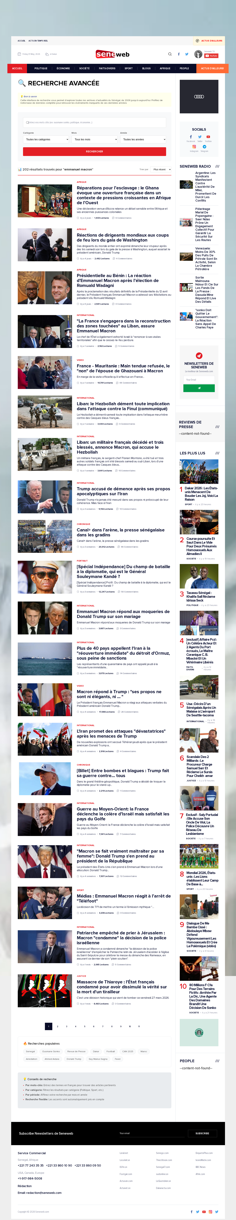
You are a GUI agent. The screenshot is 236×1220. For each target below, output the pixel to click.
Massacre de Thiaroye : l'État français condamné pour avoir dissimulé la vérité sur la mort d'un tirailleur (122, 987)
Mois (74, 133)
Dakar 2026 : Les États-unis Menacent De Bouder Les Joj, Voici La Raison (201, 493)
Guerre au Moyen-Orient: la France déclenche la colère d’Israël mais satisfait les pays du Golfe (123, 814)
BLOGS (147, 68)
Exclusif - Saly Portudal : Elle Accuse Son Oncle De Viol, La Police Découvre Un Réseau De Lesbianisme (202, 824)
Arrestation (31, 1059)
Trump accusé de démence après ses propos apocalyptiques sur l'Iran (123, 492)
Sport (80, 890)
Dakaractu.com (163, 1188)
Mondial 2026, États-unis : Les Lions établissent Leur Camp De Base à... (202, 878)
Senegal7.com (163, 1167)
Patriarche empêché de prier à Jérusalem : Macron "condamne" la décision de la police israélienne (121, 938)
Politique (192, 605)
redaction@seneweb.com (44, 1193)
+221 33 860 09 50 (87, 1166)
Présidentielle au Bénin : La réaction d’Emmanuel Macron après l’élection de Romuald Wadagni (118, 280)
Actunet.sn (125, 1188)
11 (139, 1026)
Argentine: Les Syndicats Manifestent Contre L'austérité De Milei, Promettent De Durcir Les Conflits (205, 186)
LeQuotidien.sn (163, 1181)
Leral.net (124, 1153)
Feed (117, 1059)
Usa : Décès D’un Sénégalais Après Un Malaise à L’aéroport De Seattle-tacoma (201, 709)
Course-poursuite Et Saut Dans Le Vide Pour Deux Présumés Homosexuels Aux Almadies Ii (201, 546)
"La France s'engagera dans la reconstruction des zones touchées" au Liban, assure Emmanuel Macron (124, 326)
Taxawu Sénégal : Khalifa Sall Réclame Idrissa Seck (200, 596)
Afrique (81, 182)
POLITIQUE (42, 68)
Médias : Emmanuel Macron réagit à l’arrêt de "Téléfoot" (124, 899)
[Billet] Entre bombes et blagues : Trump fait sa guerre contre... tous (123, 773)
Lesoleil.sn (125, 1160)
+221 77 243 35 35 (31, 1166)
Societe (191, 558)
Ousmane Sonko (51, 1051)
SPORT (130, 68)
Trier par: (144, 169)
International (86, 315)
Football (111, 1051)
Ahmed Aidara (52, 1059)
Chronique (83, 524)
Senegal (30, 1051)
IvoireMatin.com (203, 1160)
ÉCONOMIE (64, 68)
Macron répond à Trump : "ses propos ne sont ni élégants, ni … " (119, 694)
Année (123, 133)
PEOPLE (185, 68)
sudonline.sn (162, 1174)
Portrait (82, 561)
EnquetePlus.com (204, 1153)
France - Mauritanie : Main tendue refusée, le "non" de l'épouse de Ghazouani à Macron (123, 369)
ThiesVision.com (164, 1160)
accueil (21, 68)
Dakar (96, 1051)
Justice (81, 976)
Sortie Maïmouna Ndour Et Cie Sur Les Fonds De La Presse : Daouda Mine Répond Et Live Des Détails (206, 290)
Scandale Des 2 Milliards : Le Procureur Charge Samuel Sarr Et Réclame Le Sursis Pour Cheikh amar (199, 766)
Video (80, 360)
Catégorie (28, 133)
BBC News (200, 1167)
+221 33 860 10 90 (59, 1166)
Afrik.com (200, 1174)
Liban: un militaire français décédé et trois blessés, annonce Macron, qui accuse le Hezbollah (120, 447)
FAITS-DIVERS (108, 68)
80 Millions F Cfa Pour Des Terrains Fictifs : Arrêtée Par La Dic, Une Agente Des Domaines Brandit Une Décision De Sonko (202, 996)
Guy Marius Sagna (98, 1059)
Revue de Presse (76, 1051)
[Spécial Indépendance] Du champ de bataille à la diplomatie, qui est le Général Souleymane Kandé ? (123, 572)
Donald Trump (74, 1059)
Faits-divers (190, 668)
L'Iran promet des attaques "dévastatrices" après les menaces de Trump (121, 734)
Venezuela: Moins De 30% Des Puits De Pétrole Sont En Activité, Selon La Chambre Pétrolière (206, 259)
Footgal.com (126, 1174)
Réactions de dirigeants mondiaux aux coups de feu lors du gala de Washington (123, 238)
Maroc (144, 1051)
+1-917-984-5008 (30, 1179)
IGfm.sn (123, 1167)
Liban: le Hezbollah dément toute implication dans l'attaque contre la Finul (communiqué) (123, 407)
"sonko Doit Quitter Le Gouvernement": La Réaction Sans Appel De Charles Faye (206, 318)
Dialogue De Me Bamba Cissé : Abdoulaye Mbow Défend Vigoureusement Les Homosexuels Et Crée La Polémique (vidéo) (201, 935)
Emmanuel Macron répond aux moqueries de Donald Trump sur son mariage (123, 614)
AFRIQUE (166, 68)
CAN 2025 (127, 1051)
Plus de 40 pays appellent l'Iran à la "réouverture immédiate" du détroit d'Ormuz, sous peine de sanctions (123, 653)
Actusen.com (126, 1181)
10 (130, 1026)
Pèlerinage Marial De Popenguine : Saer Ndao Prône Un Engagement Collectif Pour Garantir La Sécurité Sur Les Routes (204, 224)
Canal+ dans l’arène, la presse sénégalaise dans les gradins (120, 533)
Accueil (21, 40)
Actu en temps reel (38, 40)
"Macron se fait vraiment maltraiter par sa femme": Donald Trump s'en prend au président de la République (120, 856)
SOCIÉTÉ (85, 68)
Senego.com (162, 1153)
